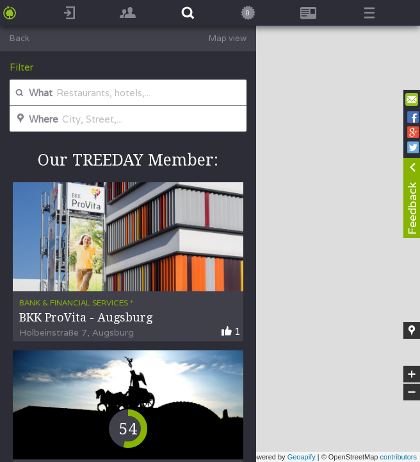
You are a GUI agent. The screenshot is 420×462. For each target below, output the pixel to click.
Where (35, 119)
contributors (398, 457)
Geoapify (301, 457)
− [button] (411, 392)
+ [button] (412, 374)
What (32, 93)
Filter (21, 67)
